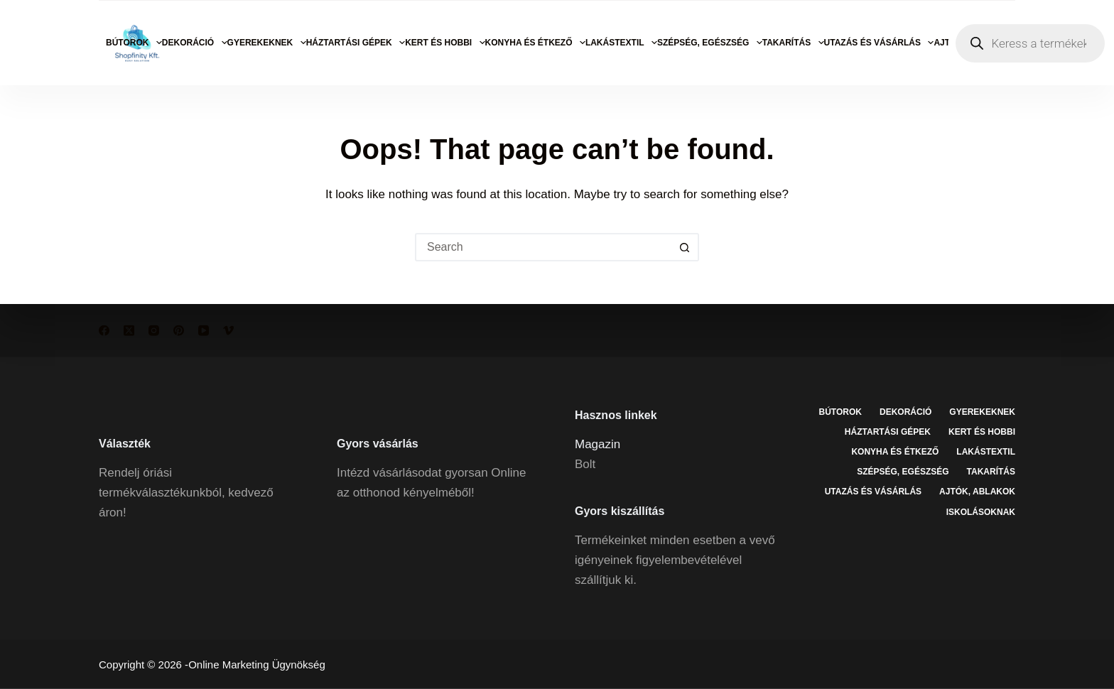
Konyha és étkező (535, 42)
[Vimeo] (228, 330)
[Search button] (685, 247)
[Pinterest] (178, 330)
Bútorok (134, 42)
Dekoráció (194, 42)
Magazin (597, 443)
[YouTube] (203, 330)
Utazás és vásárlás (879, 42)
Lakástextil (621, 42)
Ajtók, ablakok (977, 492)
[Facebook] (104, 330)
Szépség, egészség (709, 42)
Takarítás (793, 42)
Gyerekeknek (266, 42)
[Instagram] (153, 330)
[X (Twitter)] (129, 330)
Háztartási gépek (356, 42)
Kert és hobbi (445, 42)
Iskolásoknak (980, 511)
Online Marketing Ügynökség (256, 664)
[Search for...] (543, 247)
